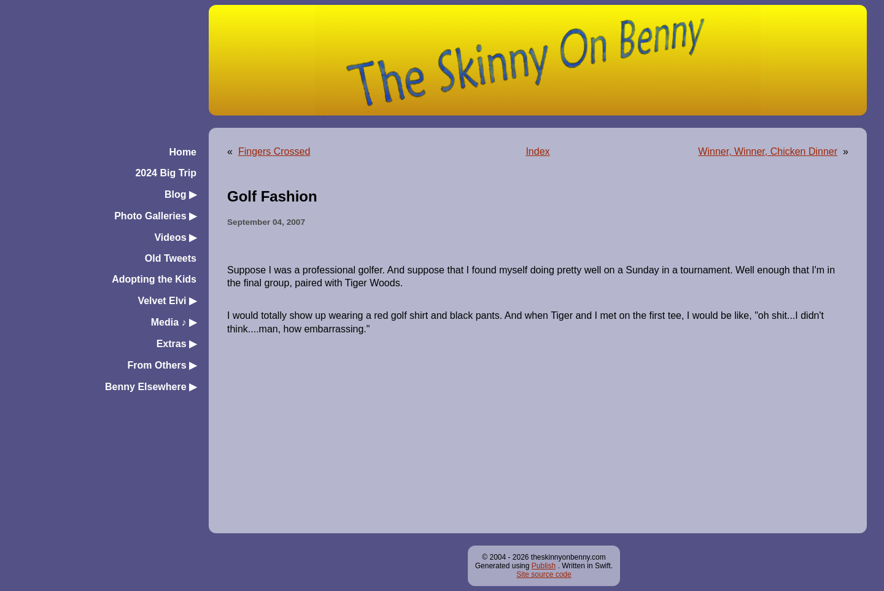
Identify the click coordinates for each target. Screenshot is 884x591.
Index (537, 151)
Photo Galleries (155, 216)
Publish (544, 566)
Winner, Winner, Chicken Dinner (767, 151)
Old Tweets (170, 258)
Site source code (543, 574)
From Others (162, 365)
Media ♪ (173, 322)
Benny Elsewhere (150, 387)
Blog (180, 194)
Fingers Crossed (274, 151)
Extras (176, 344)
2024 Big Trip (165, 173)
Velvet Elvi (167, 301)
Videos (175, 237)
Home (182, 152)
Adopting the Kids (154, 279)
